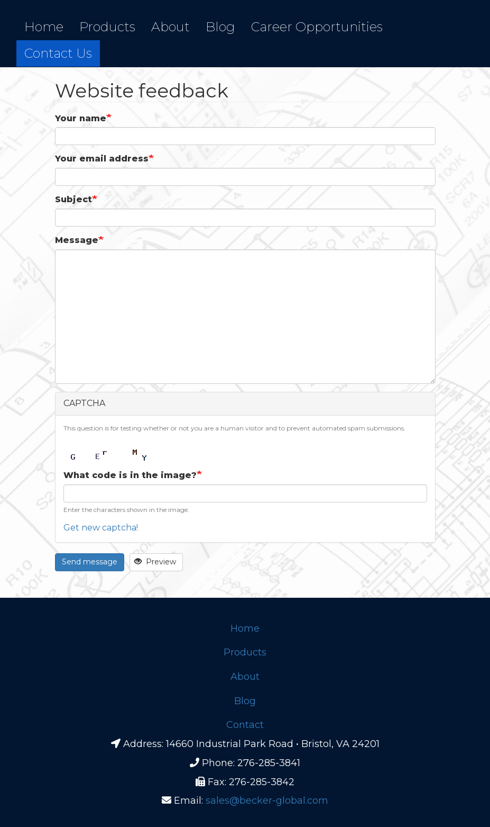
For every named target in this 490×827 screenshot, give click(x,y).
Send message (89, 562)
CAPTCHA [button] (84, 403)
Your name (80, 118)
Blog (220, 26)
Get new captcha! (100, 528)
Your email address (102, 159)
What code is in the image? (130, 475)
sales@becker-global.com (267, 800)
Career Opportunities (317, 26)
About (170, 26)
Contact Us (58, 53)
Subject (73, 199)
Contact (245, 725)
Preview (155, 562)
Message (76, 240)
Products (107, 26)
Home (43, 26)
